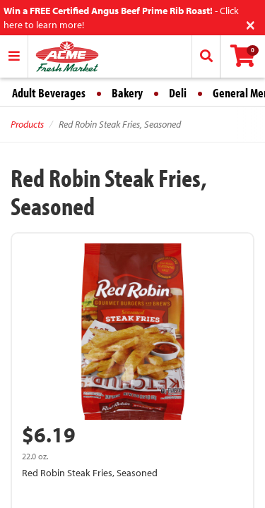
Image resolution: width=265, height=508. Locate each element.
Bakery (127, 93)
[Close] (250, 23)
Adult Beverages (49, 93)
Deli (178, 93)
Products (27, 124)
